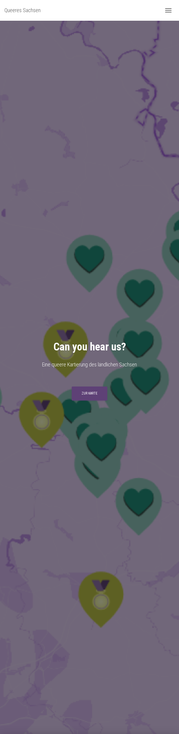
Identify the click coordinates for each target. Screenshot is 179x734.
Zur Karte (89, 393)
